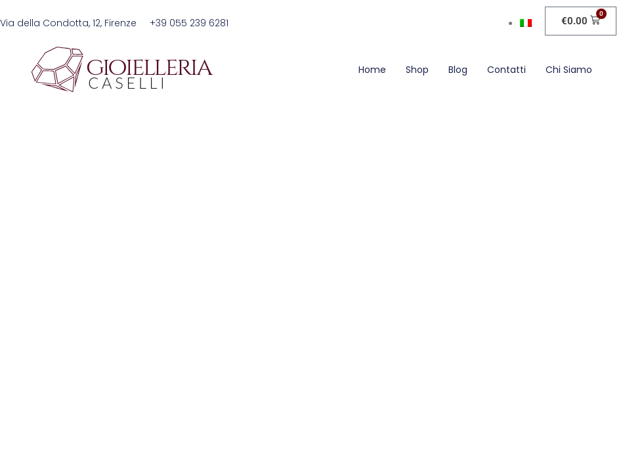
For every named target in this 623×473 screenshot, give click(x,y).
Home (372, 69)
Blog (457, 69)
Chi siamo (569, 69)
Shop (417, 69)
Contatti (506, 69)
